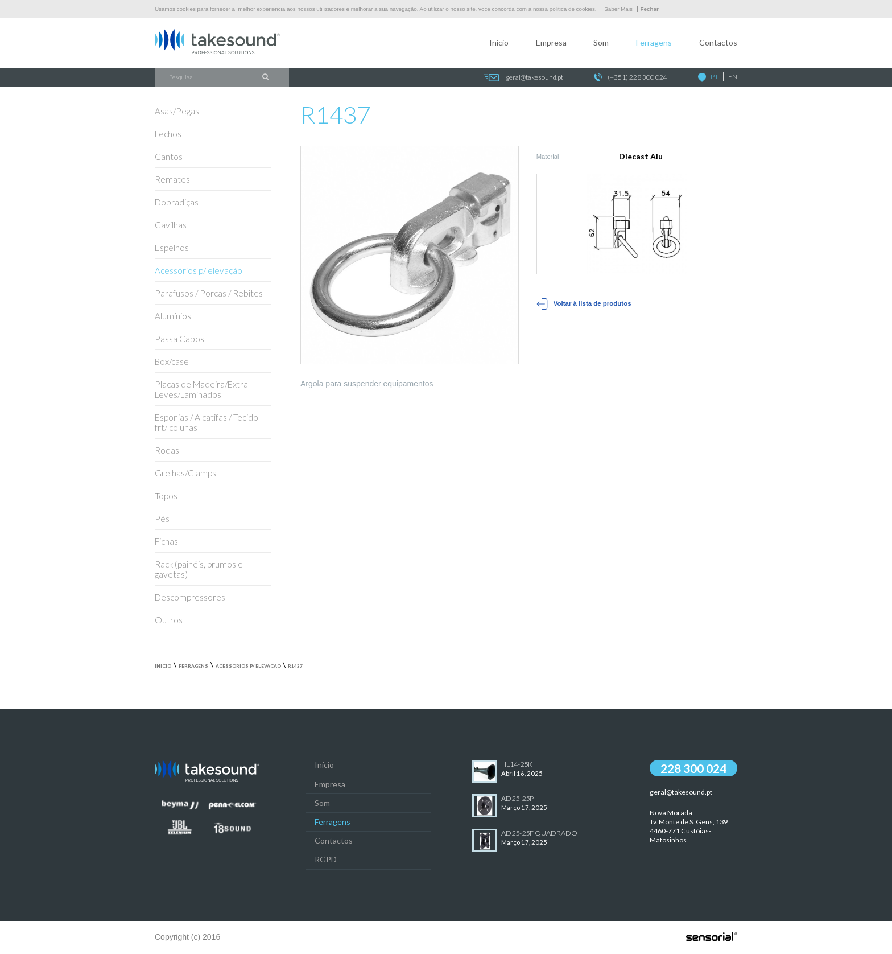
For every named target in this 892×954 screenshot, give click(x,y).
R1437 (295, 666)
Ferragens (654, 42)
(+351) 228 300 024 (630, 77)
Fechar (650, 9)
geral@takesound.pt (523, 77)
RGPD (326, 859)
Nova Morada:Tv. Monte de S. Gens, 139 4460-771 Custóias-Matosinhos (689, 826)
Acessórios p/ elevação (248, 666)
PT (714, 76)
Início (499, 42)
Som (601, 42)
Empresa (551, 42)
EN (732, 76)
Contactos (718, 42)
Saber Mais (618, 9)
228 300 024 (693, 768)
